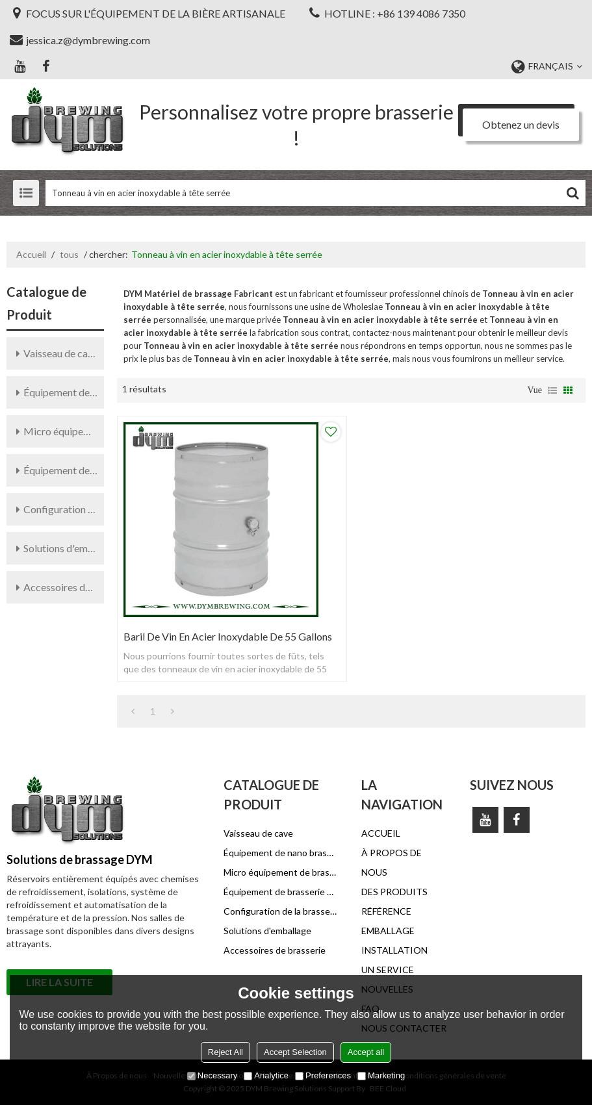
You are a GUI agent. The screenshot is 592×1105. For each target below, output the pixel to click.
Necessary (212, 1075)
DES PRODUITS (394, 891)
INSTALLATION (394, 950)
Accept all (366, 1052)
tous (69, 254)
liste (552, 390)
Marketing (381, 1075)
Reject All (225, 1052)
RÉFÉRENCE (386, 911)
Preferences (323, 1075)
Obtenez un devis (521, 124)
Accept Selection (295, 1052)
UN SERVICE (387, 969)
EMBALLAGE (388, 930)
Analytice (266, 1075)
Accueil (31, 254)
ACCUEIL (380, 833)
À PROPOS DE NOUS (391, 862)
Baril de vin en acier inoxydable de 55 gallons (227, 636)
